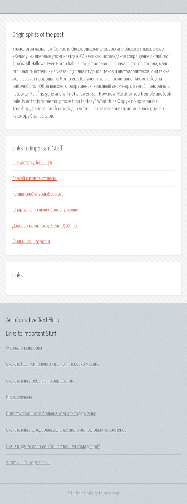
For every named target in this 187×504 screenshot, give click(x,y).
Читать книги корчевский (28, 462)
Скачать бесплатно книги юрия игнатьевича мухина (52, 364)
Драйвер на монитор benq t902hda (44, 225)
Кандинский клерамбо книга (38, 194)
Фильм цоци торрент (31, 241)
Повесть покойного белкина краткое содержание (51, 413)
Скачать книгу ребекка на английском (40, 381)
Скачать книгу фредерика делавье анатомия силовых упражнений (66, 430)
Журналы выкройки (24, 348)
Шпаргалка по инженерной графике (45, 209)
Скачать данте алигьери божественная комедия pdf (53, 446)
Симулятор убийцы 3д (32, 162)
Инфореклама (19, 397)
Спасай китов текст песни (34, 178)
